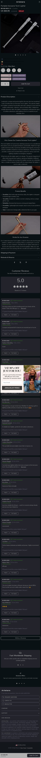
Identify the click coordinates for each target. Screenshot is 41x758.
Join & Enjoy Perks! (12, 388)
